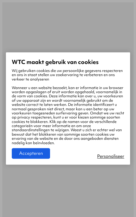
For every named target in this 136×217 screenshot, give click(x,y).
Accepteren (31, 154)
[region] (68, 108)
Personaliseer (110, 156)
